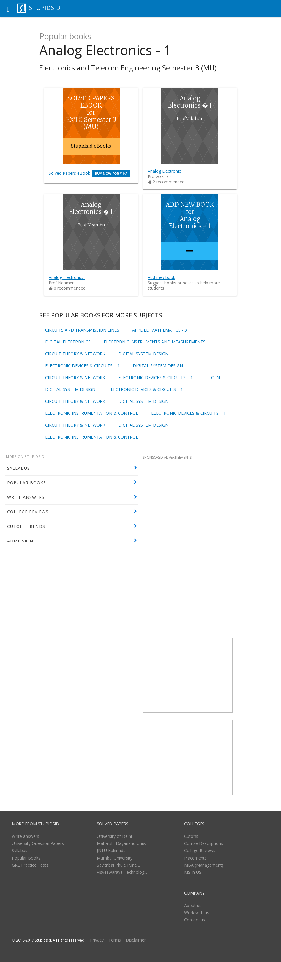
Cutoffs (191, 836)
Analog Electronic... (166, 171)
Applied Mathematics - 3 (159, 330)
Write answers (25, 836)
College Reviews (199, 850)
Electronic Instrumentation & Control (91, 413)
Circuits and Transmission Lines (82, 330)
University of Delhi (114, 836)
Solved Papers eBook (89, 173)
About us (192, 905)
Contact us (194, 919)
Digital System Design (143, 353)
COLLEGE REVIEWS (27, 512)
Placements (195, 858)
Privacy (97, 940)
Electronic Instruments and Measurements (154, 342)
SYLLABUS (18, 468)
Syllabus (19, 850)
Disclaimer (136, 940)
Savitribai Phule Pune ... (119, 865)
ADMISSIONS (21, 541)
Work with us (196, 912)
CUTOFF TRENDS (26, 526)
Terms (114, 940)
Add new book (161, 277)
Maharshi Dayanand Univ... (122, 843)
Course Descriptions (203, 843)
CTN (215, 377)
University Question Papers (38, 843)
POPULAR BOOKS (26, 482)
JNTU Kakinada (111, 850)
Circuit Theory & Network (75, 353)
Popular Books (26, 858)
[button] (8, 8)
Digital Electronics (67, 342)
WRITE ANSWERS (26, 497)
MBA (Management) (203, 865)
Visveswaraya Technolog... (122, 872)
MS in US (192, 872)
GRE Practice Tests (30, 865)
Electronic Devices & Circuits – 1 (82, 365)
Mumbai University (114, 858)
